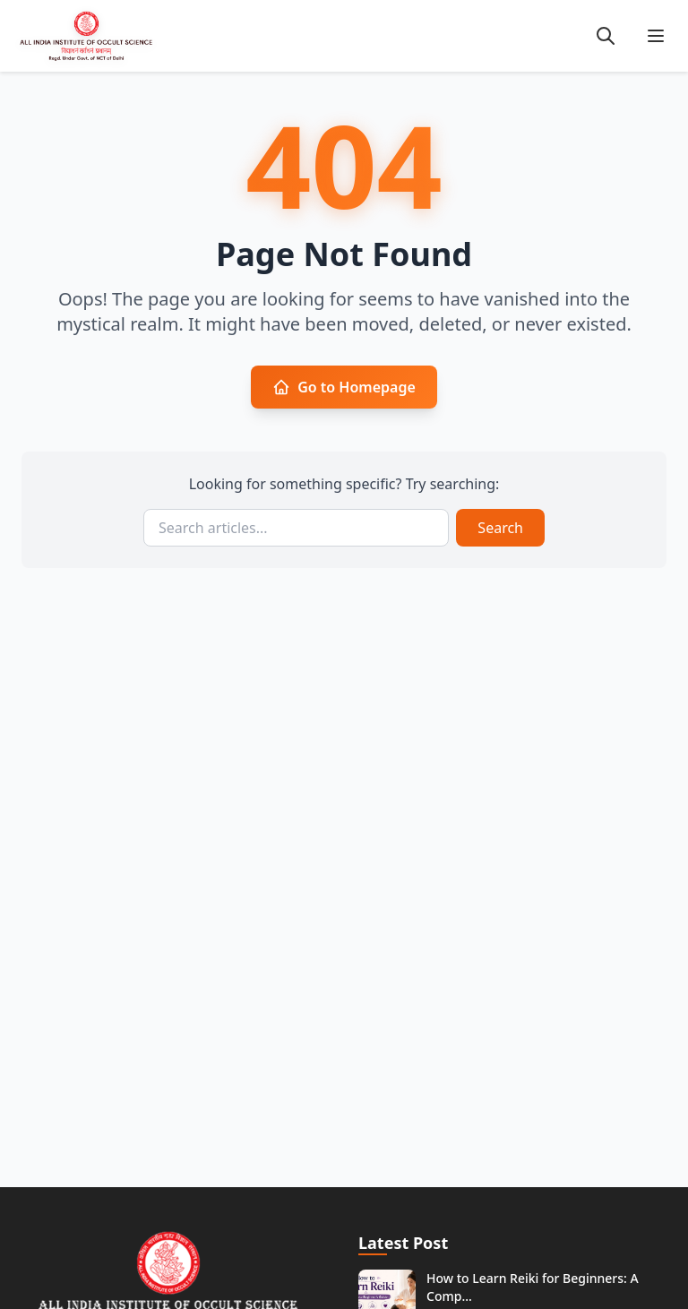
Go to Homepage (344, 387)
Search (500, 528)
